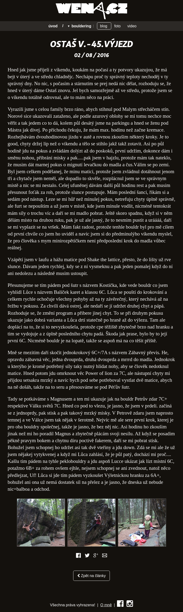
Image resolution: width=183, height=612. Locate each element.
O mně (106, 605)
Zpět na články (91, 576)
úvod (52, 26)
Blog (104, 26)
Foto (118, 26)
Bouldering (81, 26)
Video (132, 26)
